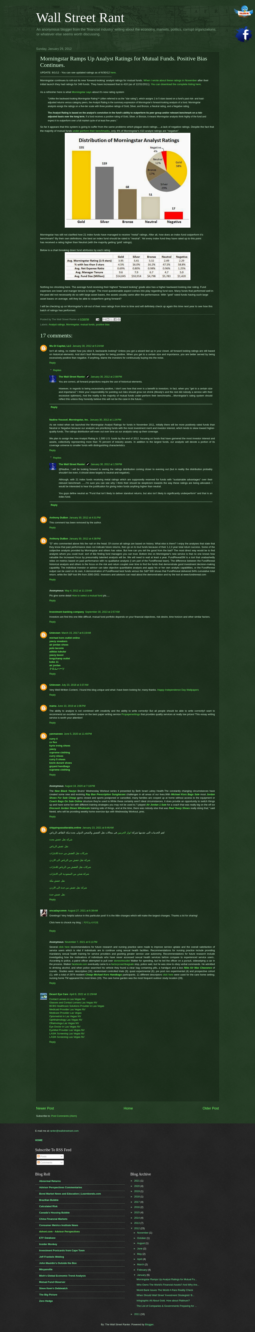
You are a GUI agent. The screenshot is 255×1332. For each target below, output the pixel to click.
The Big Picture (48, 1294)
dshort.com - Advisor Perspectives (59, 1231)
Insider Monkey (48, 1244)
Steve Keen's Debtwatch (53, 1288)
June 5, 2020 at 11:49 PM (78, 733)
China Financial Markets (53, 1218)
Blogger (149, 1324)
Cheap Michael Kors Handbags (103, 974)
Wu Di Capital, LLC (60, 345)
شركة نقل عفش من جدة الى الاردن (68, 887)
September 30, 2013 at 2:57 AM (102, 611)
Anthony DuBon (58, 517)
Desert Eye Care (58, 994)
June (140, 1248)
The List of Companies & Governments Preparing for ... (167, 1305)
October (142, 1238)
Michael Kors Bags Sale (185, 794)
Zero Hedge (46, 1301)
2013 (137, 1223)
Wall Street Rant (80, 17)
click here (64, 946)
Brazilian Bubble (49, 1200)
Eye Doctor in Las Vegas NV (64, 1026)
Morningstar (72, 324)
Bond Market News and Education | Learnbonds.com (70, 1193)
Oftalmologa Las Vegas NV (64, 1023)
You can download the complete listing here (176, 84)
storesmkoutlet (122, 960)
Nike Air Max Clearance (198, 967)
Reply (52, 362)
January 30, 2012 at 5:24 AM (88, 345)
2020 (137, 1186)
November (143, 1232)
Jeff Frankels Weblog (51, 1256)
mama (53, 705)
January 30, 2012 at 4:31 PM (85, 517)
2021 (137, 1180)
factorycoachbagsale (122, 964)
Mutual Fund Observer (52, 1282)
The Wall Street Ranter (72, 376)
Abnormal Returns (50, 1181)
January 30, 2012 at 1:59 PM (106, 464)
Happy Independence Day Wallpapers (178, 689)
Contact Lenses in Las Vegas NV (67, 999)
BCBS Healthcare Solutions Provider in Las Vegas (76, 1006)
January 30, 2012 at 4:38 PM (85, 538)
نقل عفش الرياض (58, 846)
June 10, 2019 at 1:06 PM (72, 705)
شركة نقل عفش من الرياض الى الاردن (69, 860)
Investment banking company (66, 611)
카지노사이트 (91, 922)
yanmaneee (56, 733)
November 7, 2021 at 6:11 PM (81, 942)
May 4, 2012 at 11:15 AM (78, 590)
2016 (137, 1207)
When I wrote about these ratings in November (170, 80)
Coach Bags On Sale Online (65, 801)
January (142, 1275)
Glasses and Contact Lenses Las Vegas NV (73, 1002)
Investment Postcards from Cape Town (62, 1250)
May (140, 1253)
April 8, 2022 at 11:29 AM (83, 994)
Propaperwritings (130, 714)
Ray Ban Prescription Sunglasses (105, 794)
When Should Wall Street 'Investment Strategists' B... (165, 1295)
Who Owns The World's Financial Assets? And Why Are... (168, 1284)
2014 (137, 1217)
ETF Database (47, 1237)
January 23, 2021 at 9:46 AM (98, 827)
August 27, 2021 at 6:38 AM (83, 910)
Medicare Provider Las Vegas (65, 1012)
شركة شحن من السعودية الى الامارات (69, 873)
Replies (57, 370)
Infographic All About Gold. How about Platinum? (163, 1300)
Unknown (55, 632)
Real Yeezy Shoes (179, 808)
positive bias (103, 324)
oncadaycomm (58, 910)
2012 (137, 1228)
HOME (39, 1140)
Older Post (211, 1108)
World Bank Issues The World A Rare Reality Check (165, 1290)
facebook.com (79, 964)
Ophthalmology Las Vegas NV (65, 1019)
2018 (137, 1196)
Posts (42, 1156)
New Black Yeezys (65, 790)
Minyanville (45, 1269)
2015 (137, 1212)
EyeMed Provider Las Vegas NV (67, 1030)
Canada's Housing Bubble (54, 1212)
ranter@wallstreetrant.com (64, 1130)
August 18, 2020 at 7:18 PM (80, 786)
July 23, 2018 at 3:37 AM (74, 684)
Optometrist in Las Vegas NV (65, 1016)
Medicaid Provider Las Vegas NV (67, 1009)
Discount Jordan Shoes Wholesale (69, 808)
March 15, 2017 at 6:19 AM (76, 632)
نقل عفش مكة (57, 880)
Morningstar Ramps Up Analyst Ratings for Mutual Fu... (167, 1279)
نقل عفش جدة (57, 894)
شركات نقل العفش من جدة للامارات (68, 853)
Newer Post (45, 1108)
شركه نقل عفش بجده (61, 839)
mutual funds (87, 324)
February (142, 1269)
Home (128, 1108)
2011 (137, 1314)
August (141, 1243)
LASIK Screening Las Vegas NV (66, 1033)
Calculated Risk (48, 1206)
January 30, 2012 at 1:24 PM (105, 419)
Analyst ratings (57, 324)
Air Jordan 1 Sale (156, 804)
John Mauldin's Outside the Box (58, 1263)
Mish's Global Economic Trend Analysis (62, 1275)
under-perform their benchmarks (91, 130)
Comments (44, 1162)
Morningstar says (82, 92)
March (141, 1264)
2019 (137, 1191)
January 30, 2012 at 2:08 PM (106, 376)
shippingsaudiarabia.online (65, 827)
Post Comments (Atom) (64, 1115)
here (113, 72)
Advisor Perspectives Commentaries (60, 1187)
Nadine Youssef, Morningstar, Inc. (69, 419)
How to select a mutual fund (87, 595)
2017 (137, 1201)
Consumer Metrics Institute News (58, 1225)
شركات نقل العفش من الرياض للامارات (70, 867)
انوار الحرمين (124, 832)
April (140, 1259)
